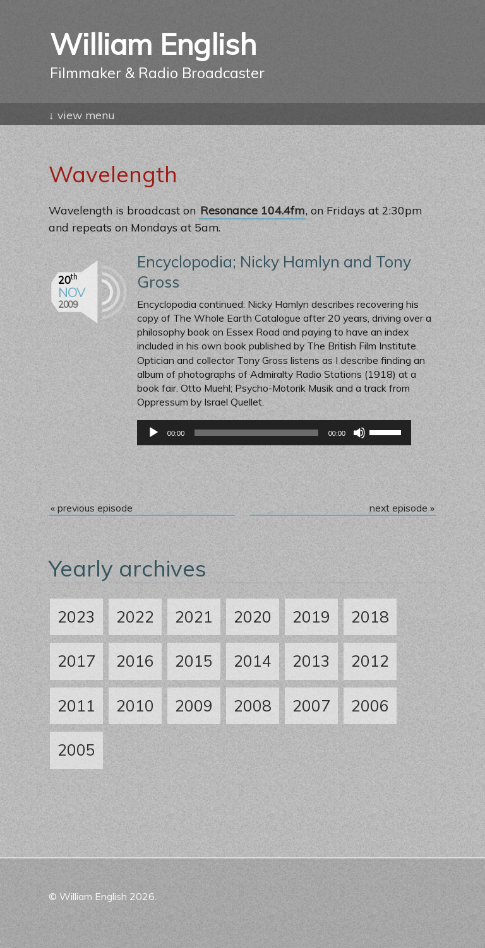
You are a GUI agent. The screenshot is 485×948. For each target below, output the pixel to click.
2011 (76, 705)
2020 (253, 616)
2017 (76, 660)
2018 (370, 616)
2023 (76, 616)
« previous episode (92, 507)
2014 (253, 660)
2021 (194, 616)
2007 (311, 705)
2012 (370, 660)
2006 (370, 705)
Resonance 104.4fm (252, 210)
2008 (253, 705)
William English (242, 58)
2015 (194, 660)
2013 (311, 660)
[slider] (256, 433)
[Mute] (359, 432)
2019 (311, 616)
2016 (135, 660)
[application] (274, 432)
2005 (76, 749)
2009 (194, 705)
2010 (135, 705)
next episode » (401, 507)
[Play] (153, 432)
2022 (135, 616)
